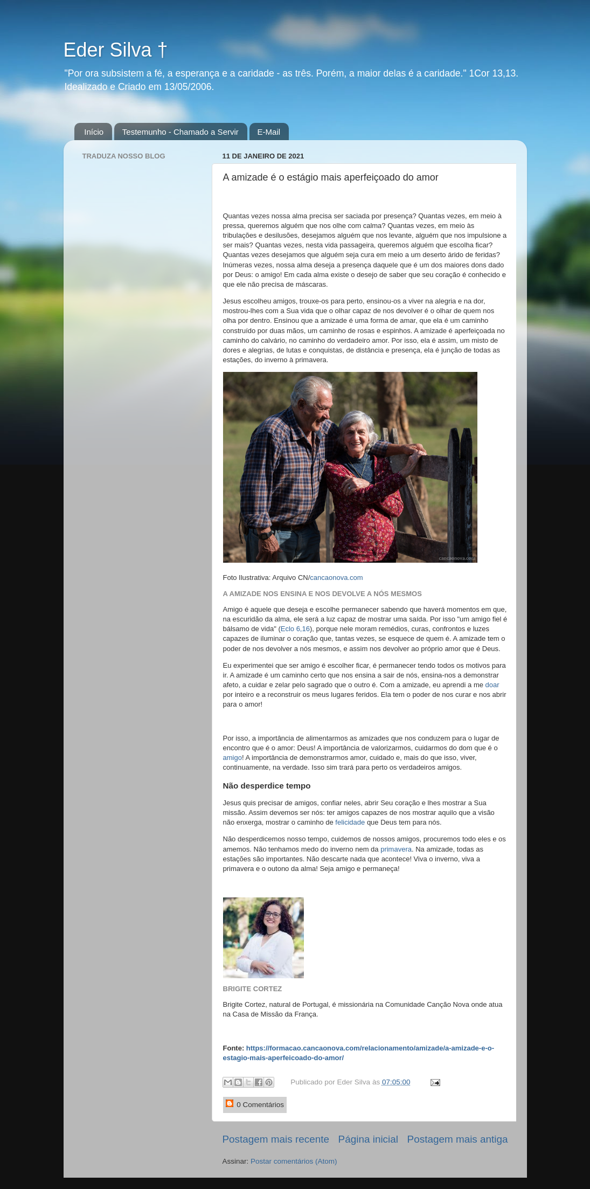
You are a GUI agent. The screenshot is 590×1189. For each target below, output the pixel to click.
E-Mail (269, 131)
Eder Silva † (116, 50)
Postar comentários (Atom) (294, 1161)
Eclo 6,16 (295, 629)
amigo (232, 758)
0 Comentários (255, 1104)
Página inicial (368, 1139)
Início (93, 131)
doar (492, 685)
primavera (396, 849)
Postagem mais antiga (457, 1139)
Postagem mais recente (276, 1139)
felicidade (350, 822)
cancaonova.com (336, 577)
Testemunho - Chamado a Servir (180, 131)
